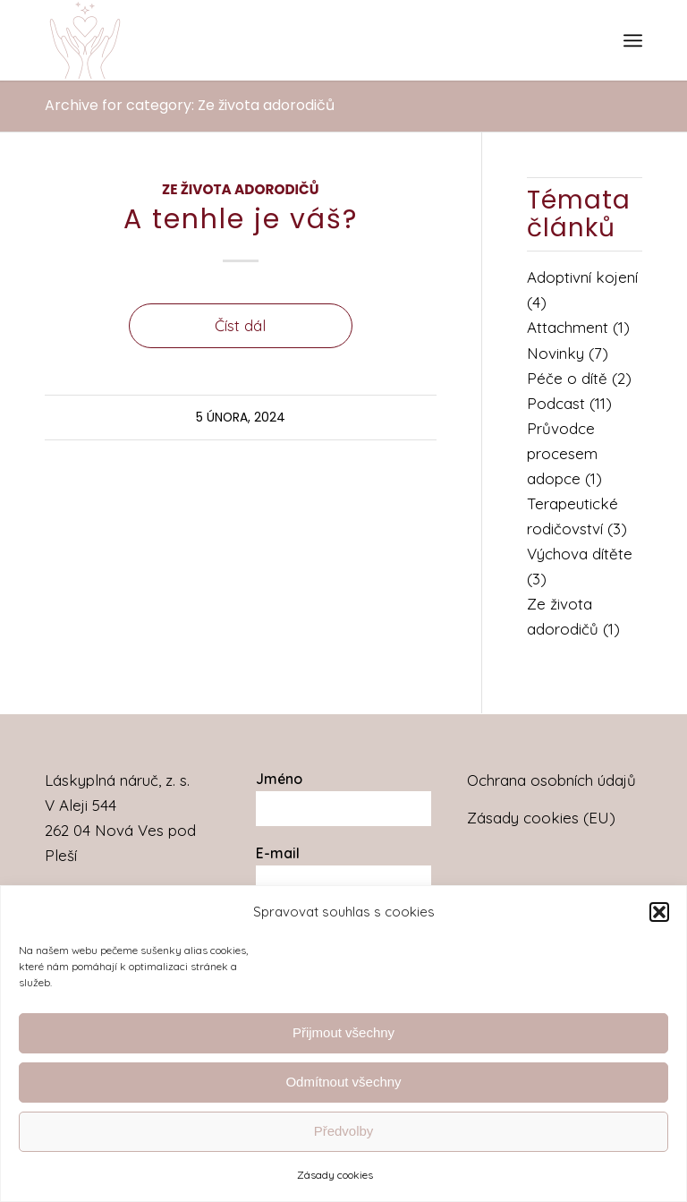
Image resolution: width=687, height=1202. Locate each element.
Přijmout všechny (343, 1032)
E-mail (278, 853)
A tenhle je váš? (240, 219)
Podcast (556, 403)
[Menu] (632, 40)
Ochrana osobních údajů (551, 780)
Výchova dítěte (579, 553)
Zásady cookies (335, 1174)
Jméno (279, 779)
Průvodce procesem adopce (562, 453)
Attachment (567, 327)
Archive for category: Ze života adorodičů (190, 105)
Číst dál (240, 325)
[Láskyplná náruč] (85, 40)
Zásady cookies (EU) (541, 817)
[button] (659, 912)
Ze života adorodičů (240, 189)
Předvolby (344, 1130)
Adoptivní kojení (582, 277)
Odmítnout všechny (343, 1081)
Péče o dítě (567, 378)
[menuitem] (632, 40)
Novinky (555, 353)
